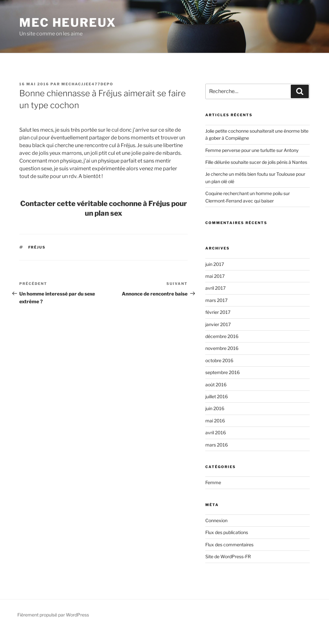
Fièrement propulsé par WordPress (53, 614)
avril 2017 (215, 288)
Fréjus (37, 247)
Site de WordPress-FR (228, 556)
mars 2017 (216, 300)
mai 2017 (215, 276)
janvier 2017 (218, 324)
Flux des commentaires (229, 544)
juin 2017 (214, 264)
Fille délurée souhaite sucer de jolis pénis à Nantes (256, 162)
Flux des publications (226, 532)
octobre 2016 (219, 360)
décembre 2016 (221, 336)
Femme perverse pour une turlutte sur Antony (251, 150)
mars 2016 (216, 444)
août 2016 (216, 384)
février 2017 (217, 312)
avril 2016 (215, 432)
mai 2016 (215, 420)
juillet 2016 (216, 396)
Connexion (216, 520)
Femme (213, 482)
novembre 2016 (221, 348)
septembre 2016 (222, 372)
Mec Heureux (67, 22)
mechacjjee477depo (87, 84)
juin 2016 (214, 408)
